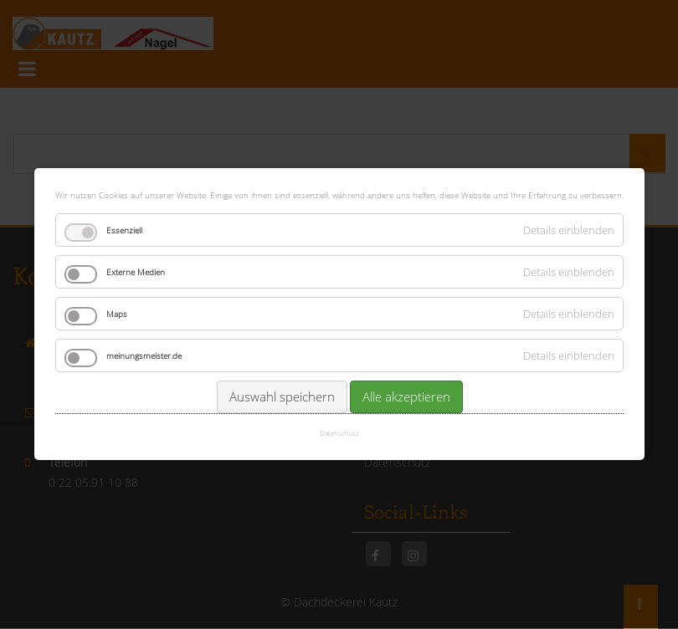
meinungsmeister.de (144, 355)
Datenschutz (339, 432)
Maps (116, 313)
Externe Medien (135, 271)
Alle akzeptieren (405, 395)
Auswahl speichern (281, 395)
